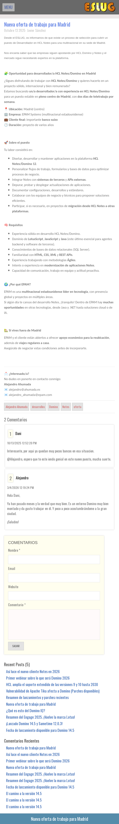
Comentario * (17, 604)
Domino (53, 406)
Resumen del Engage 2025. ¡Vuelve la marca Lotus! (40, 717)
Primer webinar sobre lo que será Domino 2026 (38, 678)
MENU (8, 7)
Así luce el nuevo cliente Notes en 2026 (33, 671)
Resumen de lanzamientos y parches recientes (37, 697)
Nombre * (14, 550)
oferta (77, 406)
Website (13, 586)
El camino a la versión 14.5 (24, 793)
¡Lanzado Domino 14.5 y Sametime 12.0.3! (34, 723)
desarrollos (38, 406)
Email (11, 568)
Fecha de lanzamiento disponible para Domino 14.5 (40, 730)
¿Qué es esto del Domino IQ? (25, 710)
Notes (65, 406)
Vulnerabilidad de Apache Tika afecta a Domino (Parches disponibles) (53, 691)
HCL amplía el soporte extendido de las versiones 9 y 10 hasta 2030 (52, 684)
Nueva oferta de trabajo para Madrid (37, 24)
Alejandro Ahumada (17, 406)
